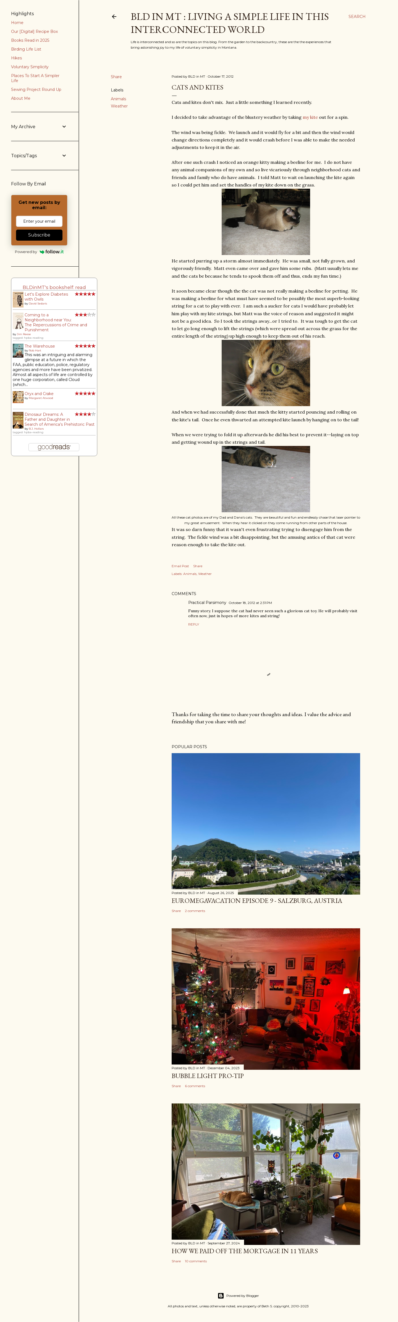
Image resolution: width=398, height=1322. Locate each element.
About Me (20, 98)
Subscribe (39, 235)
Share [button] (116, 76)
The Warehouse (40, 346)
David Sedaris (38, 303)
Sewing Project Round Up (36, 89)
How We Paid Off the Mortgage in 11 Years (245, 1251)
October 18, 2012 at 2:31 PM (250, 603)
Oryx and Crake (39, 393)
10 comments (196, 1261)
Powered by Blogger (238, 1295)
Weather (119, 106)
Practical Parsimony (207, 602)
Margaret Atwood (41, 398)
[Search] (357, 16)
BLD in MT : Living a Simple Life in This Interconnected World (230, 23)
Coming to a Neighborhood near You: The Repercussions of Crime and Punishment (56, 322)
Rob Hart (35, 350)
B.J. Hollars (36, 428)
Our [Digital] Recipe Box (34, 31)
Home (17, 22)
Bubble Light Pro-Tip (208, 1075)
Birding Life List (26, 49)
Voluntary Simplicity (30, 66)
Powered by (39, 251)
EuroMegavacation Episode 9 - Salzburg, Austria (257, 900)
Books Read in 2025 (30, 40)
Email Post (180, 566)
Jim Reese (24, 334)
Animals (118, 98)
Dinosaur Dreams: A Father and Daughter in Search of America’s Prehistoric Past (60, 419)
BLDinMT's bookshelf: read (54, 287)
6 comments (195, 1086)
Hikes (16, 58)
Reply (193, 624)
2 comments (195, 911)
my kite (311, 117)
